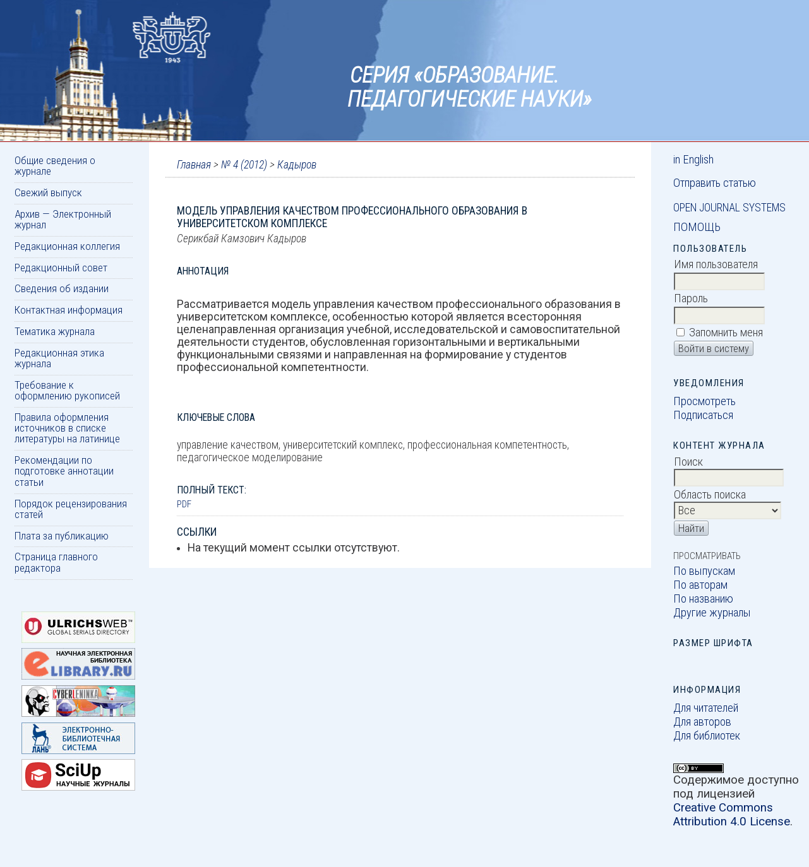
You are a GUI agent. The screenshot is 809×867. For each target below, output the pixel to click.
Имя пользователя (716, 264)
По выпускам (704, 571)
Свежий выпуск (48, 192)
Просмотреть (704, 401)
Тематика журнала (55, 331)
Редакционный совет (61, 267)
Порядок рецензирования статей (71, 509)
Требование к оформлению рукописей (67, 390)
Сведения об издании (62, 288)
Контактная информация (69, 310)
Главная (194, 164)
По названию (703, 599)
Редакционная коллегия (67, 246)
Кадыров (296, 164)
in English (693, 160)
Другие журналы (712, 613)
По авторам (700, 585)
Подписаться (703, 415)
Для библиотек (706, 736)
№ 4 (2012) (244, 164)
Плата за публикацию (62, 535)
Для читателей (705, 708)
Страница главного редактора (56, 562)
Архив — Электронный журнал (63, 219)
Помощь (697, 227)
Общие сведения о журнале (55, 165)
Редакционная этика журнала (59, 358)
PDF (184, 504)
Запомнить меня (726, 332)
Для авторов (702, 722)
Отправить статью (714, 183)
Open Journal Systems (729, 207)
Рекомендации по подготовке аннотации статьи (64, 471)
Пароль (691, 298)
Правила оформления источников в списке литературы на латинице (67, 428)
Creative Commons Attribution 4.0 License (731, 815)
